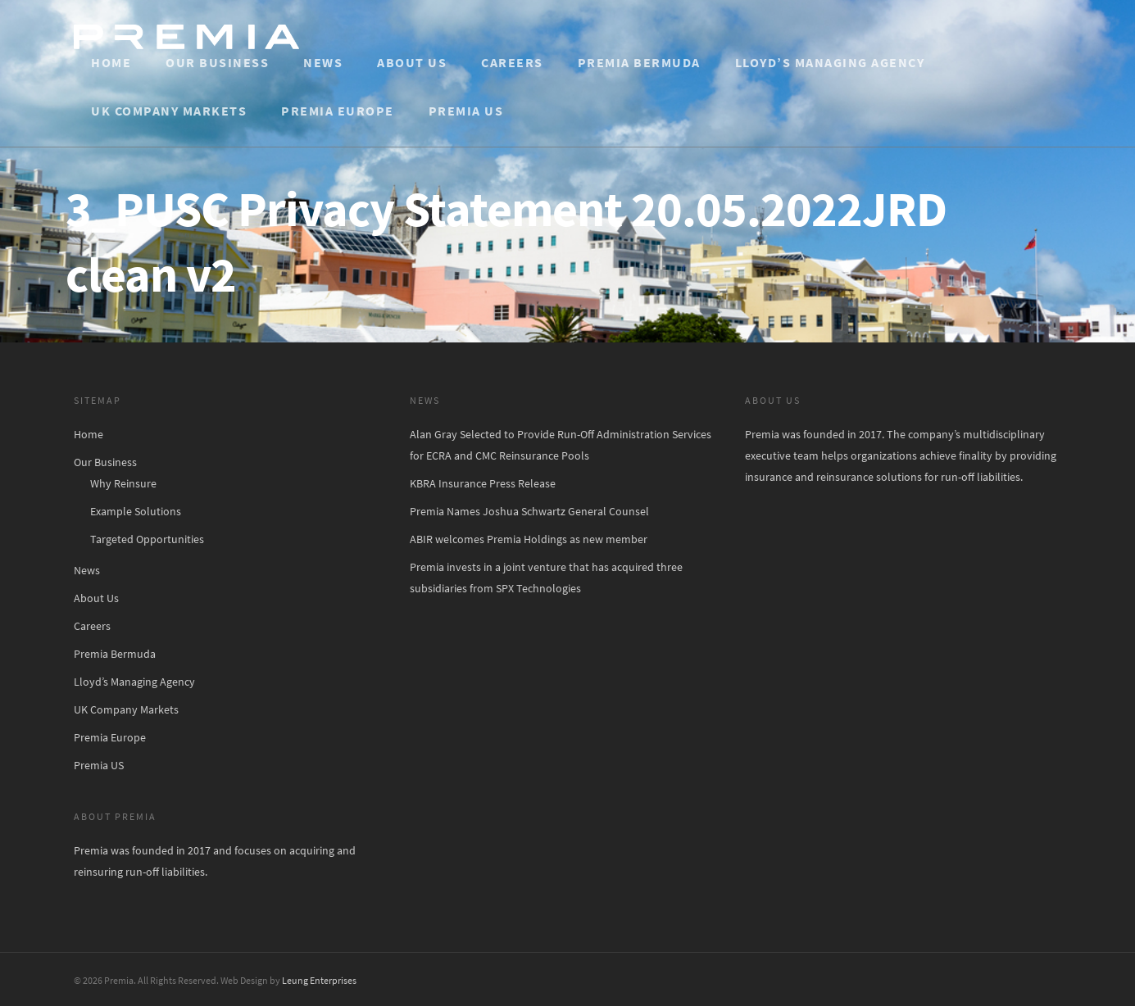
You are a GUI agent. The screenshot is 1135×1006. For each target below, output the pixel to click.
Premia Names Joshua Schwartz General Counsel (529, 511)
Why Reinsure (123, 483)
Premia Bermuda (639, 62)
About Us (412, 62)
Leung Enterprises (319, 980)
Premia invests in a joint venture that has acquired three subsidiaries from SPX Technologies (546, 578)
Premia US (466, 110)
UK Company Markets (169, 110)
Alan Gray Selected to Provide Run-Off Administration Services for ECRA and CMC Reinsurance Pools (560, 445)
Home (111, 62)
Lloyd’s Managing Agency (830, 62)
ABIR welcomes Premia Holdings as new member (528, 539)
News (323, 62)
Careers (512, 62)
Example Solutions (135, 511)
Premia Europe (337, 110)
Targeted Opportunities (147, 539)
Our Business (217, 62)
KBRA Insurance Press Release (483, 483)
